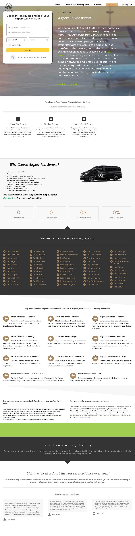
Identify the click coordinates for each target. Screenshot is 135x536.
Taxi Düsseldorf (13, 284)
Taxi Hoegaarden (68, 268)
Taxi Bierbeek (39, 261)
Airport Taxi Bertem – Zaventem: (23, 317)
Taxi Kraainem (93, 258)
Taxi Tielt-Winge (120, 273)
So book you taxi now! (83, 417)
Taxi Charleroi (12, 254)
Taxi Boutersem (67, 258)
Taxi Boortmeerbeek (69, 254)
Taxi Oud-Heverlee (95, 281)
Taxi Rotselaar (119, 258)
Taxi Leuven (38, 251)
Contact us (9, 198)
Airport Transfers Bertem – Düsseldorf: (69, 356)
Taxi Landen (38, 274)
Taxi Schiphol (12, 274)
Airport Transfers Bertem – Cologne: (113, 356)
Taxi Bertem (38, 258)
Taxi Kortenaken (94, 251)
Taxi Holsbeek (66, 274)
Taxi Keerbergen (67, 284)
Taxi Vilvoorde (39, 284)
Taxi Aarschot (39, 254)
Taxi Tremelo (119, 277)
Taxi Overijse (92, 284)
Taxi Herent (38, 278)
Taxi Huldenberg (67, 278)
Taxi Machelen (93, 268)
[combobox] (21, 27)
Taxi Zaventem (13, 251)
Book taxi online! (67, 84)
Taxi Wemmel (119, 280)
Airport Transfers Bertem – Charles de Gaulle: (28, 374)
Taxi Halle (37, 271)
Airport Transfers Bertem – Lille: (90, 374)
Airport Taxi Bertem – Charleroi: (67, 317)
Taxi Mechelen (93, 278)
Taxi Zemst (118, 287)
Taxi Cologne (12, 281)
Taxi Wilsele (118, 283)
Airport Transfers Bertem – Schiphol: (24, 356)
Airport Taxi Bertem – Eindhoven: (112, 337)
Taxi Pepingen (119, 251)
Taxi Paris (10, 271)
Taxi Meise (91, 271)
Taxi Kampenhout (68, 281)
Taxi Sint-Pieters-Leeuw (121, 262)
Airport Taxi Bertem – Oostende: (112, 317)
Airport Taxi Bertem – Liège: (66, 337)
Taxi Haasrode (66, 251)
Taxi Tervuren (119, 270)
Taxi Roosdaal (119, 254)
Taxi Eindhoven (13, 278)
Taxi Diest (37, 264)
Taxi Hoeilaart (66, 271)
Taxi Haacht (38, 268)
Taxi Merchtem (93, 274)
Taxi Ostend (11, 264)
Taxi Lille (10, 268)
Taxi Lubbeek (92, 264)
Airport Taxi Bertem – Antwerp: (22, 337)
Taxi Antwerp (12, 258)
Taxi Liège (10, 261)
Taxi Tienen (38, 281)
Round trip (16, 45)
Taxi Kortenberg (94, 254)
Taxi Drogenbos (67, 264)
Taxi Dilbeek (65, 261)
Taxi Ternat (118, 267)
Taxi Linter (91, 261)
